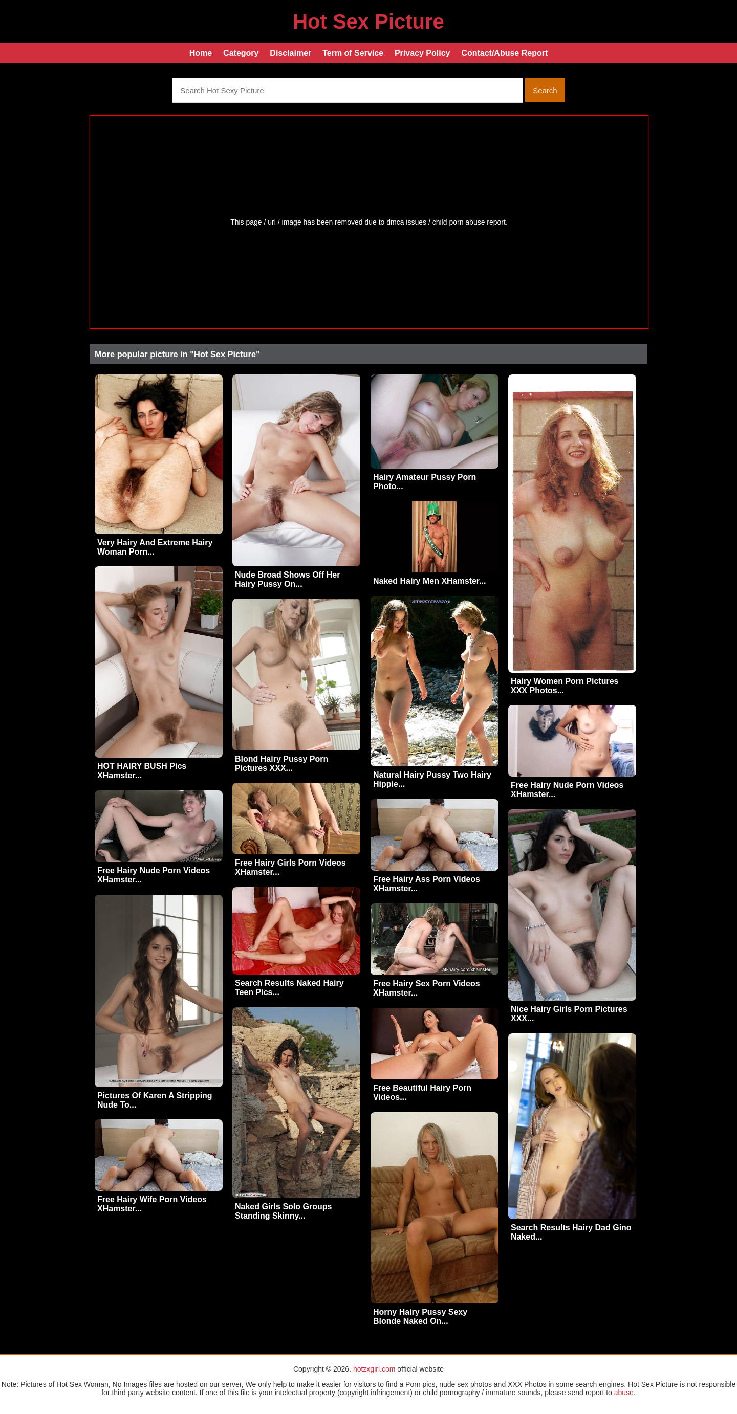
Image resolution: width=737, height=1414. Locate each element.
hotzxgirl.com (374, 1369)
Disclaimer (290, 53)
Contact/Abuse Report (504, 53)
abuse (624, 1392)
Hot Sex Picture (368, 21)
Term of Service (352, 53)
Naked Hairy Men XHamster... (429, 581)
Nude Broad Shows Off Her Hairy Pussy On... (287, 579)
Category (240, 53)
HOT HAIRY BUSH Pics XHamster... (141, 771)
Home (200, 53)
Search (545, 90)
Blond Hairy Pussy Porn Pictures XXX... (281, 763)
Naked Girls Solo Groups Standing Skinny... (283, 1211)
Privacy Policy (422, 53)
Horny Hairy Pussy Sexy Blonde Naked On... (420, 1316)
